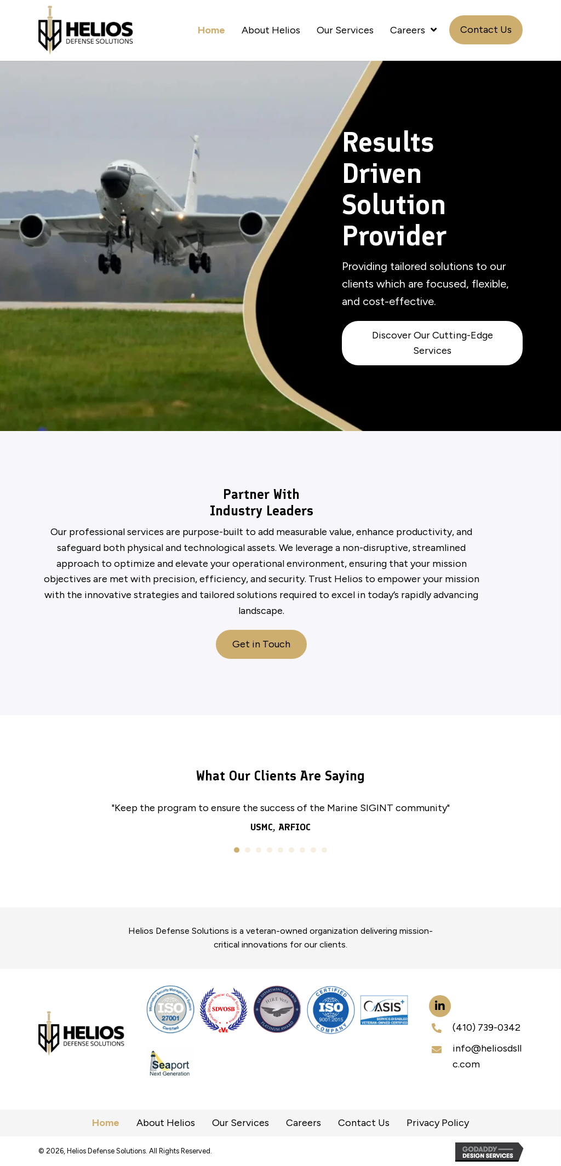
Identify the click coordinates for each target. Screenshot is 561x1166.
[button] (486, 29)
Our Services (240, 1123)
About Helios (165, 1123)
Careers (303, 1123)
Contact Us (364, 1123)
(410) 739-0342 (486, 1027)
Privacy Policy (438, 1123)
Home (105, 1123)
